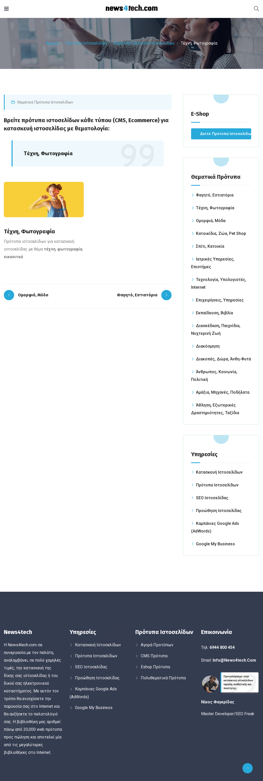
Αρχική (52, 43)
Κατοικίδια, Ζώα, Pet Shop (221, 233)
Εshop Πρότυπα (155, 666)
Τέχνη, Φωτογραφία (215, 207)
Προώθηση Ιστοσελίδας (219, 510)
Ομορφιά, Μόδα (211, 220)
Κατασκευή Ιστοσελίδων (219, 472)
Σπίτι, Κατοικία (210, 246)
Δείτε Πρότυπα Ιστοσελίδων (225, 133)
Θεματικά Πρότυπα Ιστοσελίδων (144, 43)
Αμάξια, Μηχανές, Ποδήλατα (222, 392)
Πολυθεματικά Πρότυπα (163, 677)
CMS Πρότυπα (154, 655)
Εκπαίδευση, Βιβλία (214, 312)
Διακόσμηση (208, 346)
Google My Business (215, 544)
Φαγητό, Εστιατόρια (214, 195)
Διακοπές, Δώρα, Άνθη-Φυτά (223, 359)
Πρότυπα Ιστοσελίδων (86, 43)
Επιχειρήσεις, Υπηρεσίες (220, 300)
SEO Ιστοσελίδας (212, 497)
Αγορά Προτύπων (157, 644)
